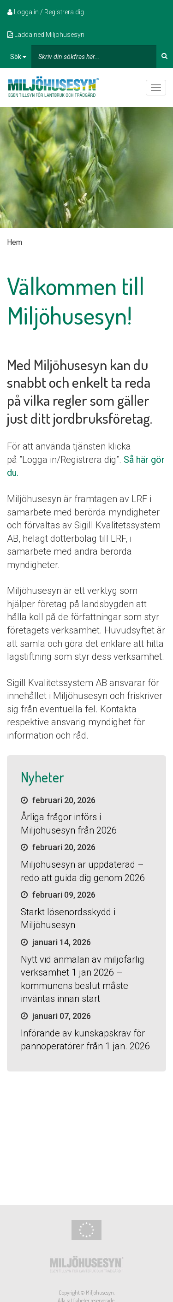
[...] (93, 56)
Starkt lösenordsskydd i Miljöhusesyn (68, 918)
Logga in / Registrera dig (45, 12)
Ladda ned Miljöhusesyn (45, 34)
